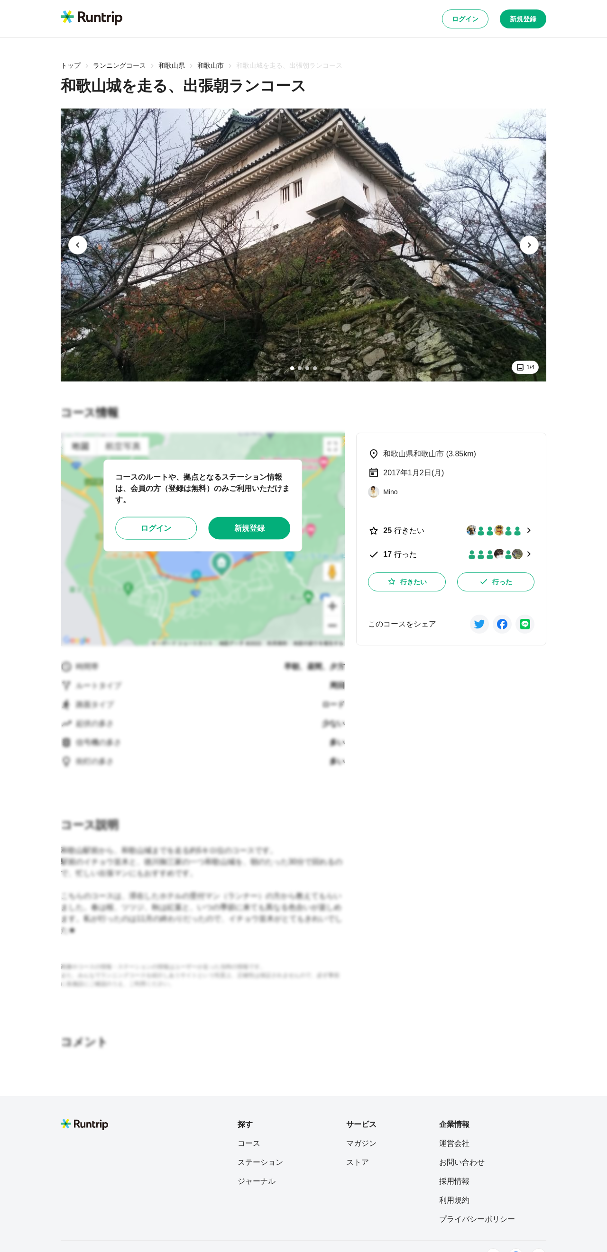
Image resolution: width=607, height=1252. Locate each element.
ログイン (465, 19)
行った (495, 581)
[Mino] (382, 492)
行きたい (407, 581)
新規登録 (523, 19)
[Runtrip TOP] (91, 18)
